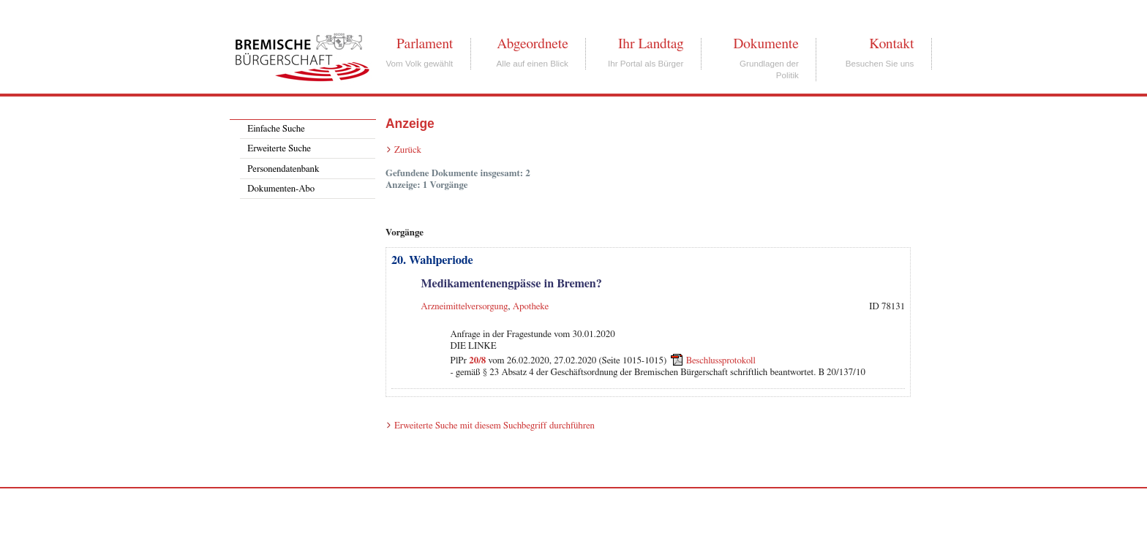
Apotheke (531, 306)
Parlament (424, 44)
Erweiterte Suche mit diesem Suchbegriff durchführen (494, 426)
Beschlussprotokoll (721, 361)
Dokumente (765, 44)
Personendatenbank (283, 169)
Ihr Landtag (650, 44)
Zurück (407, 150)
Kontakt (891, 44)
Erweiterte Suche (279, 149)
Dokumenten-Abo (281, 189)
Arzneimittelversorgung (464, 306)
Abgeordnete (532, 44)
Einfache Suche (275, 129)
